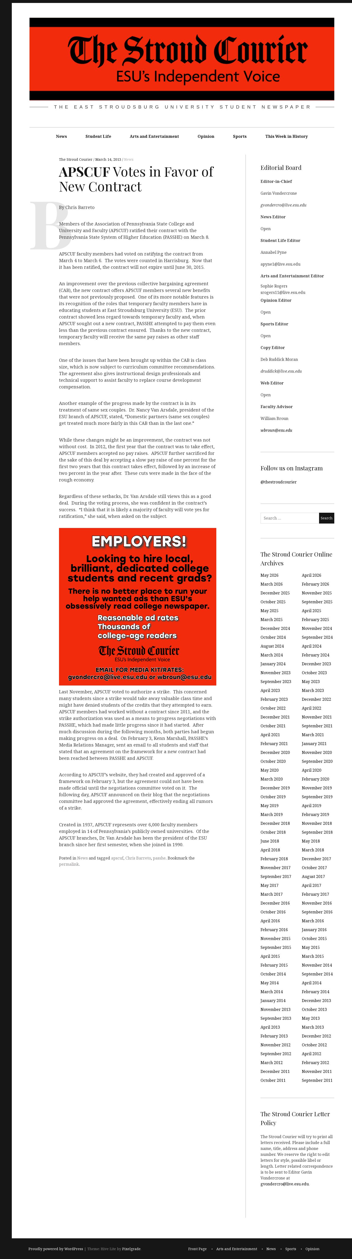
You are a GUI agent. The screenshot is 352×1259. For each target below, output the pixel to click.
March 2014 (272, 991)
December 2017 (316, 858)
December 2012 (316, 1036)
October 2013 (314, 1009)
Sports (240, 136)
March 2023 (313, 690)
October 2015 (314, 938)
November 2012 (276, 1045)
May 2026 (270, 575)
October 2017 (314, 867)
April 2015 (270, 956)
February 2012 (315, 1062)
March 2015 (313, 956)
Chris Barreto (138, 858)
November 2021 (317, 717)
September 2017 (276, 876)
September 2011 (317, 1080)
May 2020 (270, 770)
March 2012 (272, 1062)
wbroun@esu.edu (276, 430)
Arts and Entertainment (154, 136)
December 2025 (275, 593)
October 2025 (273, 602)
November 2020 (317, 752)
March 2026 (272, 584)
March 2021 (313, 734)
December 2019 (275, 788)
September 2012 (276, 1053)
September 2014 (317, 974)
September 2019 (317, 796)
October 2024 (273, 637)
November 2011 (317, 1071)
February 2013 (274, 1036)
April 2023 (270, 690)
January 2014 (273, 1000)
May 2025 (270, 610)
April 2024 (311, 646)
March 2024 (272, 655)
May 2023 (311, 681)
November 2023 (276, 672)
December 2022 (316, 699)
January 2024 (273, 664)
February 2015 (274, 965)
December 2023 (316, 664)
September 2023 (276, 681)
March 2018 (313, 850)
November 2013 (276, 1009)
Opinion (206, 136)
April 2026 (311, 575)
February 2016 (274, 929)
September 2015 (276, 947)
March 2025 (272, 619)
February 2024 (315, 655)
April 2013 (270, 1027)
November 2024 (317, 628)
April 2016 (270, 921)
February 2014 (315, 991)
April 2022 (311, 708)
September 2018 (317, 832)
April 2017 (311, 885)
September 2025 (317, 602)
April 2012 (311, 1053)
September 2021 (317, 726)
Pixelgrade (131, 1249)
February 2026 (315, 584)
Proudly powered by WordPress (56, 1249)
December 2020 (275, 752)
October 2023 (314, 672)
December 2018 (275, 823)
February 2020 (315, 779)
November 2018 (317, 823)
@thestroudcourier (279, 482)
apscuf (117, 858)
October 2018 (273, 832)
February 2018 (274, 858)
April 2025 (311, 610)
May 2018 (311, 841)
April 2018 (270, 850)
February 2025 (315, 619)
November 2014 (317, 965)
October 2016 (273, 912)
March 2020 (272, 779)
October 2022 (273, 708)
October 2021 (273, 726)
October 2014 (273, 974)
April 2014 (311, 983)
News (61, 136)
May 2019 (270, 805)
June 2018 (270, 841)
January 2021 (314, 743)
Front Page (197, 1249)
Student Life (98, 136)
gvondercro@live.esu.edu (285, 1184)
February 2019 (315, 814)
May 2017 (270, 885)
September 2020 (317, 761)
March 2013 (313, 1027)
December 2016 (275, 903)
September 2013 (276, 1018)
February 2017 (315, 894)
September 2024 (317, 637)
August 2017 (313, 876)
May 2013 (311, 1018)
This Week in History (286, 136)
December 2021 (275, 717)
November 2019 (317, 788)
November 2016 (317, 903)
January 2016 (314, 929)
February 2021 (274, 743)
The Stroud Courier (76, 159)
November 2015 (276, 938)
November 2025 (317, 593)
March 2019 (272, 814)
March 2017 (272, 894)
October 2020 (273, 761)
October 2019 (273, 796)
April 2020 (311, 770)
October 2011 (273, 1080)
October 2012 (314, 1045)
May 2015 (311, 947)
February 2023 (274, 699)
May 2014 (270, 983)
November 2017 (276, 867)
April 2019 (311, 805)
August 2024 (272, 646)
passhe (159, 858)
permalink (69, 864)
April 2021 (270, 734)
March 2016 (313, 921)
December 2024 (275, 628)
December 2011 (275, 1071)
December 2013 (316, 1000)
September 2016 (317, 912)
